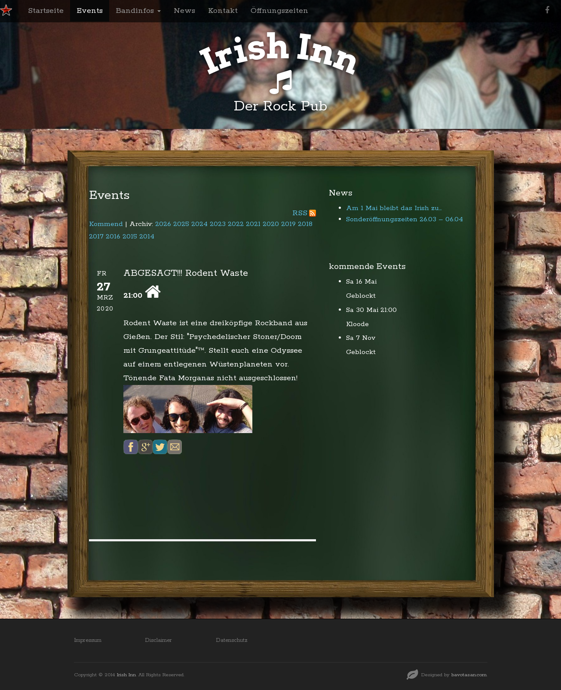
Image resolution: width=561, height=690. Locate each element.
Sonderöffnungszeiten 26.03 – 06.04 (404, 219)
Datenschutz (232, 640)
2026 (163, 224)
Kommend (106, 224)
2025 (181, 224)
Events (90, 10)
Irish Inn (126, 675)
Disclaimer (158, 640)
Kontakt (223, 10)
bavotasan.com (469, 675)
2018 (305, 224)
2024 (199, 224)
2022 (236, 224)
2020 (271, 224)
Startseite (46, 10)
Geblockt (361, 295)
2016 (113, 236)
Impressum (87, 640)
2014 (146, 236)
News (184, 10)
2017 (96, 236)
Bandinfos (138, 10)
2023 (218, 224)
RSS (299, 213)
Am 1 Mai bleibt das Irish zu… (394, 208)
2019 (288, 224)
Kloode (357, 324)
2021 (253, 224)
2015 (130, 236)
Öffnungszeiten (279, 10)
